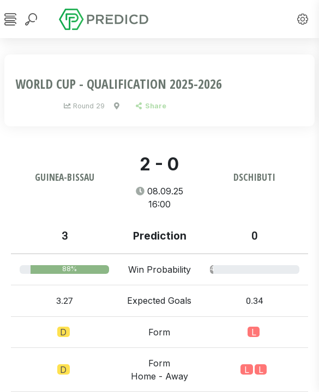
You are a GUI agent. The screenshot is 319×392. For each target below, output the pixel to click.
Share (151, 106)
